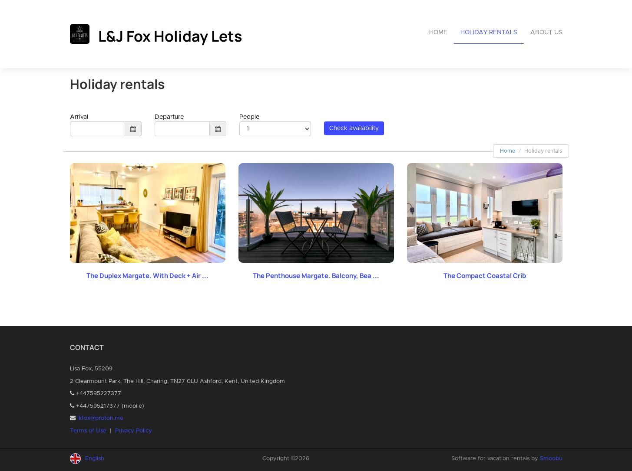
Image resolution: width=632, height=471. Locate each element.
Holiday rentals (488, 32)
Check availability (354, 128)
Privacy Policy (133, 431)
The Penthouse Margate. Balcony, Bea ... (316, 275)
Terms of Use (88, 431)
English (94, 458)
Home (438, 32)
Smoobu (551, 458)
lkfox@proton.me (100, 418)
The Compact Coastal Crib (484, 275)
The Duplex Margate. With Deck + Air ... (147, 275)
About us (546, 32)
